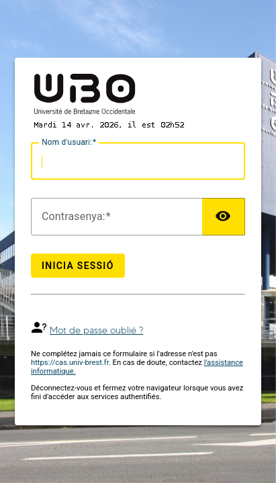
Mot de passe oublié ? (96, 330)
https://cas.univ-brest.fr (70, 362)
